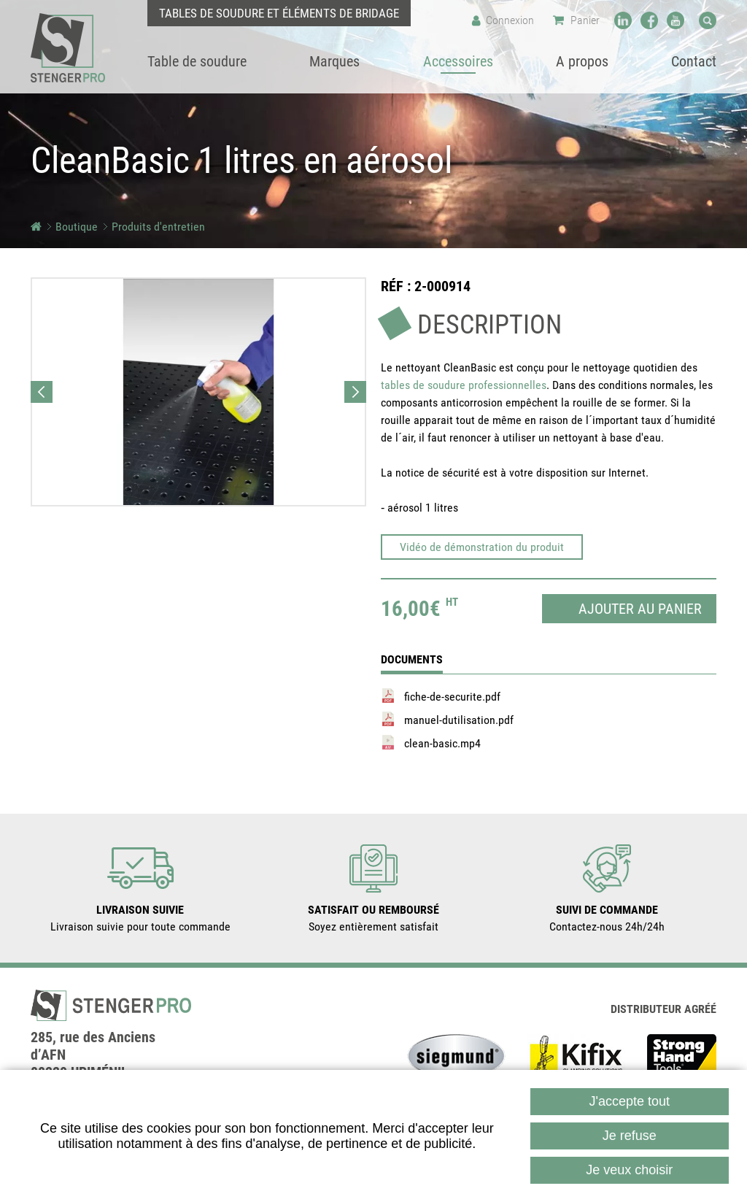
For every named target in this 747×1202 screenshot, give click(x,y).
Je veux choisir (629, 1170)
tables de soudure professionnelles (463, 385)
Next (355, 392)
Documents (412, 659)
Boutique (76, 227)
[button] (198, 392)
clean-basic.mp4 (442, 743)
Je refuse (630, 1135)
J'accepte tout (629, 1101)
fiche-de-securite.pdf (452, 697)
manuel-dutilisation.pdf (459, 720)
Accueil (36, 226)
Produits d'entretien (158, 227)
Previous (42, 392)
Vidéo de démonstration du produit (482, 547)
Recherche (707, 20)
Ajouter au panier (640, 608)
